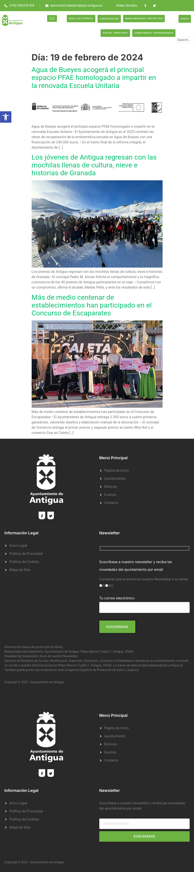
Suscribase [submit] (144, 836)
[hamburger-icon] (52, 18)
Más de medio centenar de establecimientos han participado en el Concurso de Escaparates (92, 305)
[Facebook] (42, 515)
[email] (144, 824)
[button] (5, 117)
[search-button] (184, 47)
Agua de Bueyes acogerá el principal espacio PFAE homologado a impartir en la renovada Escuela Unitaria (94, 78)
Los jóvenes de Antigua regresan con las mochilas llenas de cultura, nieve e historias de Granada (94, 165)
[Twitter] (50, 515)
